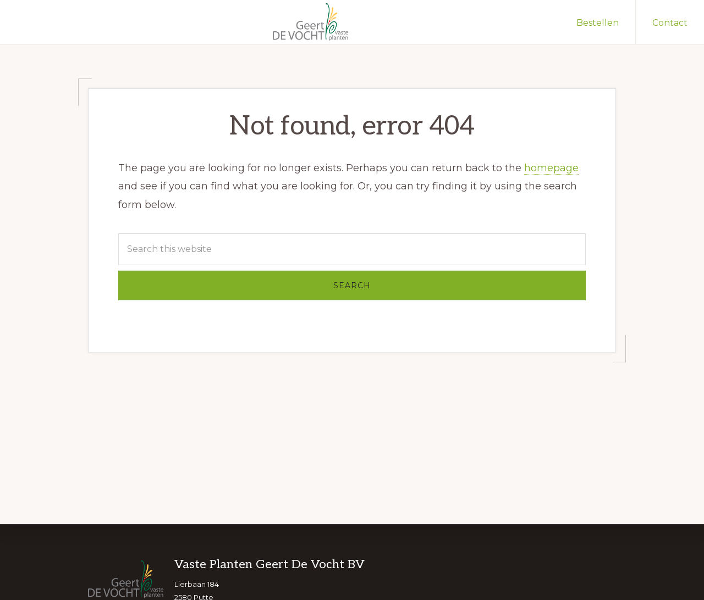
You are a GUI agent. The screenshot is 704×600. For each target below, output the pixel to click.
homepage (551, 168)
